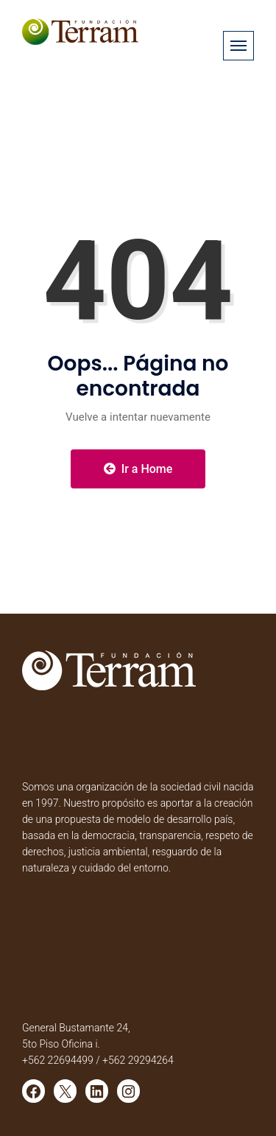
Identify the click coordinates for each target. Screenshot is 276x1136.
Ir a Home (138, 469)
